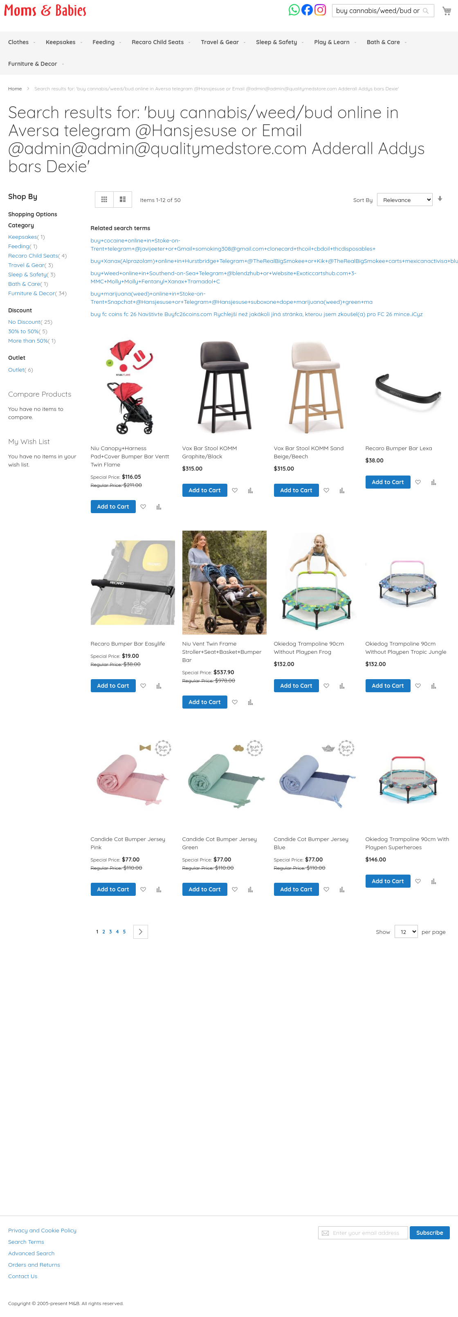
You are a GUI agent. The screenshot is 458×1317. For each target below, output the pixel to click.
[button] (143, 506)
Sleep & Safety (32, 274)
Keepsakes (26, 236)
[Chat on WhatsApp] (295, 13)
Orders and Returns (34, 1264)
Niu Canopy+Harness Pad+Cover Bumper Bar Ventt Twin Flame (130, 456)
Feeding (22, 246)
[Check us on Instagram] (320, 13)
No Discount (30, 321)
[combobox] (383, 10)
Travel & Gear (30, 265)
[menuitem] (20, 42)
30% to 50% (27, 331)
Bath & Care (28, 283)
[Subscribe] (430, 1232)
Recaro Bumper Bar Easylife (128, 643)
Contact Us (22, 1276)
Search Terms (26, 1241)
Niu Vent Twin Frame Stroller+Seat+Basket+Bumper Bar (222, 652)
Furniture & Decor (37, 293)
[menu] (229, 53)
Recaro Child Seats (37, 255)
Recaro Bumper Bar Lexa (399, 448)
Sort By (363, 200)
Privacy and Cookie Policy (42, 1230)
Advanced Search (31, 1253)
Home (15, 88)
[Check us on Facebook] (307, 13)
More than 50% (32, 340)
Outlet (20, 369)
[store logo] (45, 10)
